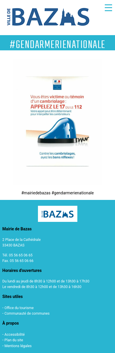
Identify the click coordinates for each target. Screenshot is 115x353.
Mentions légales (18, 346)
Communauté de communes (27, 313)
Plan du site (13, 340)
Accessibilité (14, 335)
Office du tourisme (19, 308)
